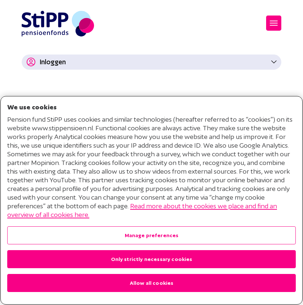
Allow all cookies (152, 283)
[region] (151, 200)
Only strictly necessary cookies (151, 259)
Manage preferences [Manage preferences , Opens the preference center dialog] (152, 235)
